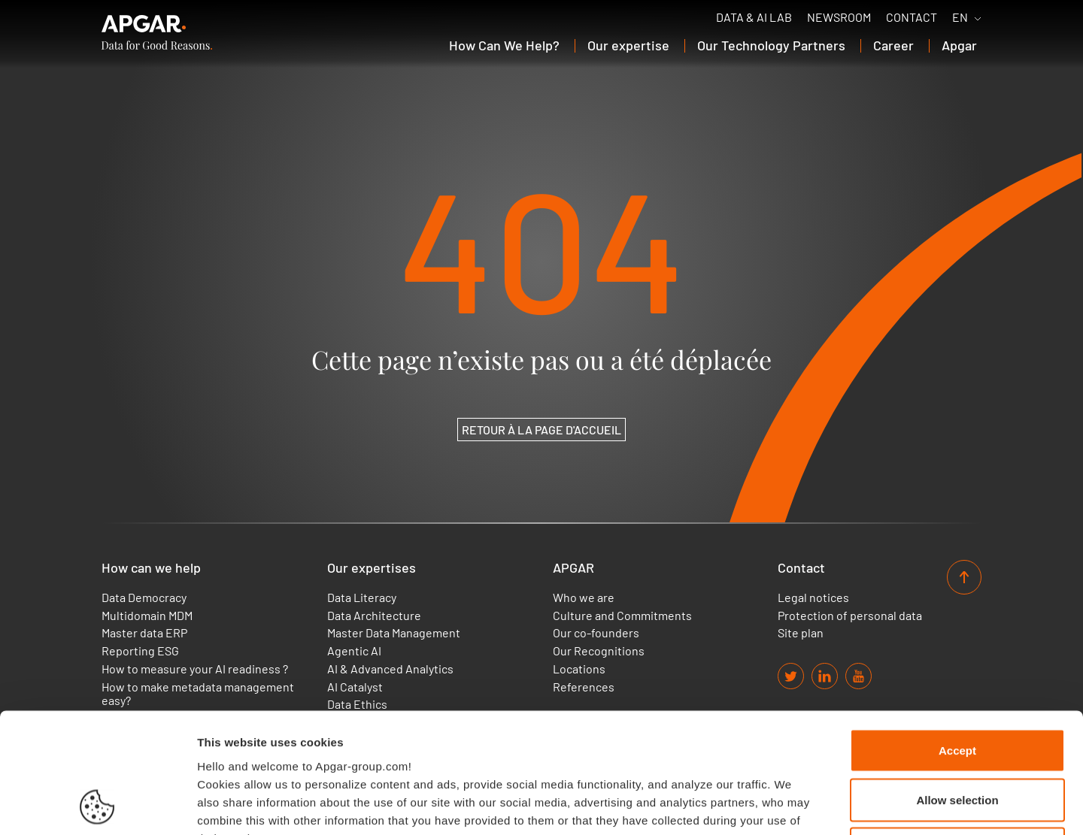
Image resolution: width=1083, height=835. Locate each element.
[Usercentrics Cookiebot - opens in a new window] (97, 805)
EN (960, 17)
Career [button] (893, 45)
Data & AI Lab (754, 17)
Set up (771, 805)
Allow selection (957, 687)
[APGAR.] (157, 32)
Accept (957, 637)
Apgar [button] (959, 45)
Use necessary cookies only (957, 736)
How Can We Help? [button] (504, 45)
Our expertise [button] (628, 45)
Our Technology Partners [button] (771, 45)
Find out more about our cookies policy (310, 743)
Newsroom (839, 17)
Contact (911, 17)
